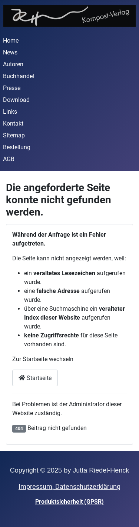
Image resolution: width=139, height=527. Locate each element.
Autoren (13, 64)
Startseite (35, 377)
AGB (8, 159)
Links (10, 111)
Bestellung (16, 147)
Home (11, 40)
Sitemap (14, 135)
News (10, 52)
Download (16, 99)
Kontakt (13, 123)
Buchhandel (18, 76)
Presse (11, 87)
